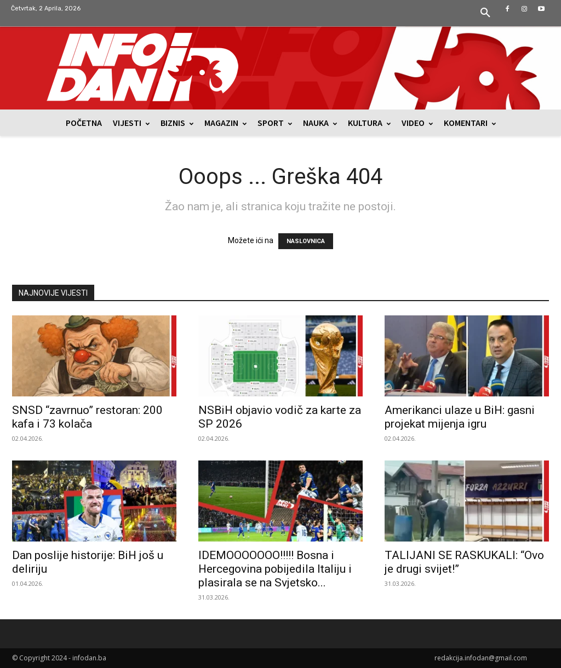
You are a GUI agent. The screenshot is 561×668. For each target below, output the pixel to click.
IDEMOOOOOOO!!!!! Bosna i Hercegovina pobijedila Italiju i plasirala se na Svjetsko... (275, 569)
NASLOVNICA (306, 241)
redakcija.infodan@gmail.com (480, 658)
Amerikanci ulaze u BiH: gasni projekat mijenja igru (460, 417)
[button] (485, 13)
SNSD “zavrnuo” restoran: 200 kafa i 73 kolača (87, 417)
